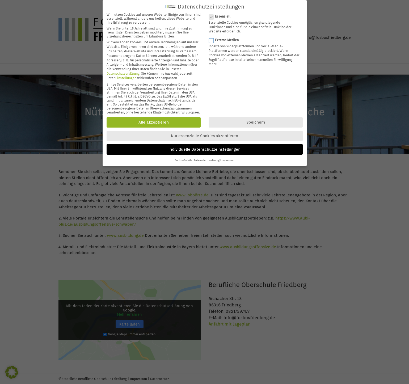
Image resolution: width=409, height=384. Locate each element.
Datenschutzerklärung (123, 69)
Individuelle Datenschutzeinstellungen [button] (204, 145)
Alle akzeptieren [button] (153, 118)
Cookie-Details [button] (183, 156)
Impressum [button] (228, 156)
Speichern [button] (255, 118)
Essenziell (222, 12)
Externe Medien (226, 36)
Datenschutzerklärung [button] (207, 156)
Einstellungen (125, 74)
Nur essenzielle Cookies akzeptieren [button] (204, 131)
